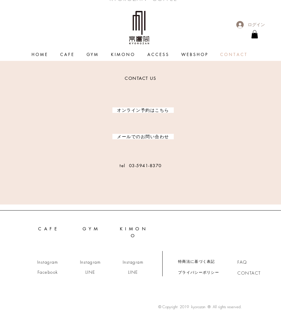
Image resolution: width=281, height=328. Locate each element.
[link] (254, 34)
